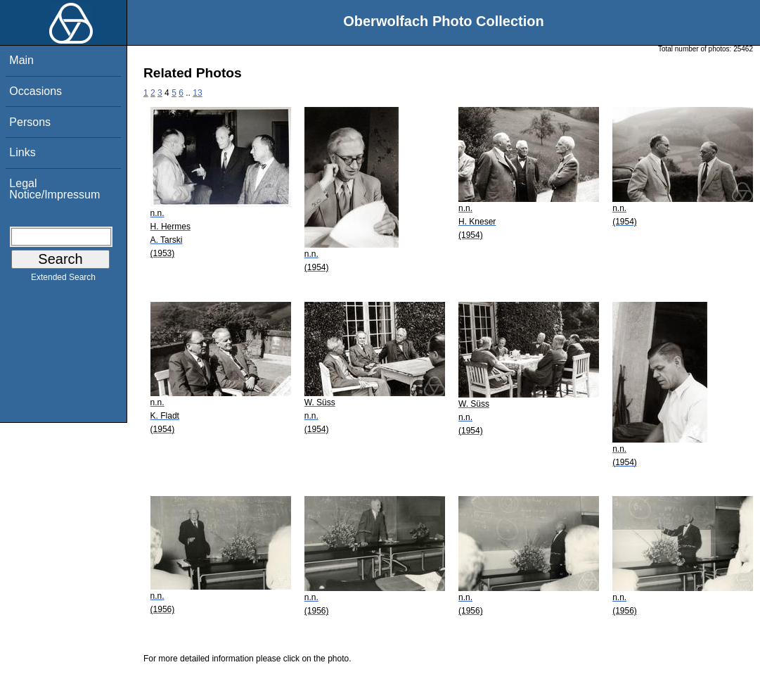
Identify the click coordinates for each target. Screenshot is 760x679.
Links (22, 152)
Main (21, 60)
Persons (30, 122)
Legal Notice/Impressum (54, 189)
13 (197, 93)
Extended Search (63, 280)
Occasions (35, 91)
